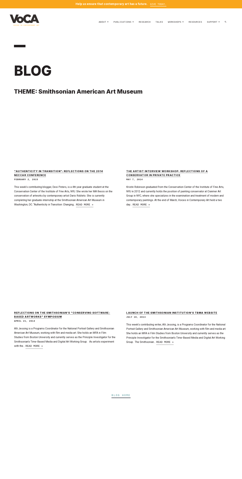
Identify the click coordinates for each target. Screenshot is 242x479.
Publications (122, 22)
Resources (195, 22)
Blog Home (120, 395)
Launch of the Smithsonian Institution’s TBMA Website (171, 312)
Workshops (174, 22)
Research (145, 22)
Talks (159, 22)
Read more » (84, 204)
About (102, 22)
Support (212, 22)
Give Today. (158, 4)
